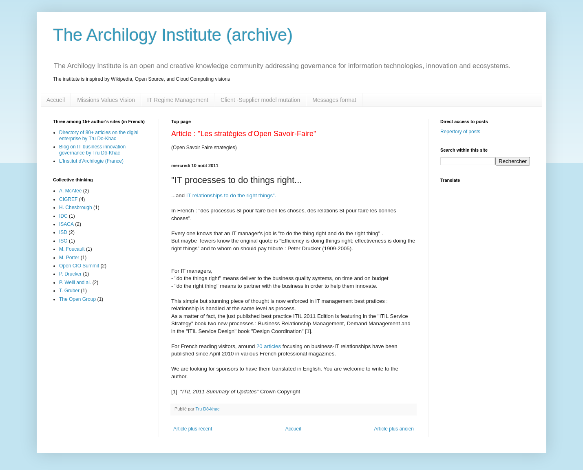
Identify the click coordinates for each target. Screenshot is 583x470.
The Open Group (77, 299)
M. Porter (69, 257)
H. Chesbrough (75, 207)
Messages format (334, 100)
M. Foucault (72, 249)
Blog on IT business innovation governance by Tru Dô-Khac (92, 149)
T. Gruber (69, 290)
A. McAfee (70, 191)
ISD (63, 232)
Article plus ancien (394, 429)
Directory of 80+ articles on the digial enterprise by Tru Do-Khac (98, 135)
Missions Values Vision (106, 100)
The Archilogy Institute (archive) (173, 34)
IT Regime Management (177, 100)
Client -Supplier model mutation (260, 100)
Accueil (55, 100)
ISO (63, 241)
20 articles (268, 346)
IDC (63, 216)
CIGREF (68, 199)
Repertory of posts (460, 132)
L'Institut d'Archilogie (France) (91, 161)
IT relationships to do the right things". (231, 195)
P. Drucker (70, 274)
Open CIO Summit (79, 266)
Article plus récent (192, 429)
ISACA (66, 224)
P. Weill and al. (75, 282)
